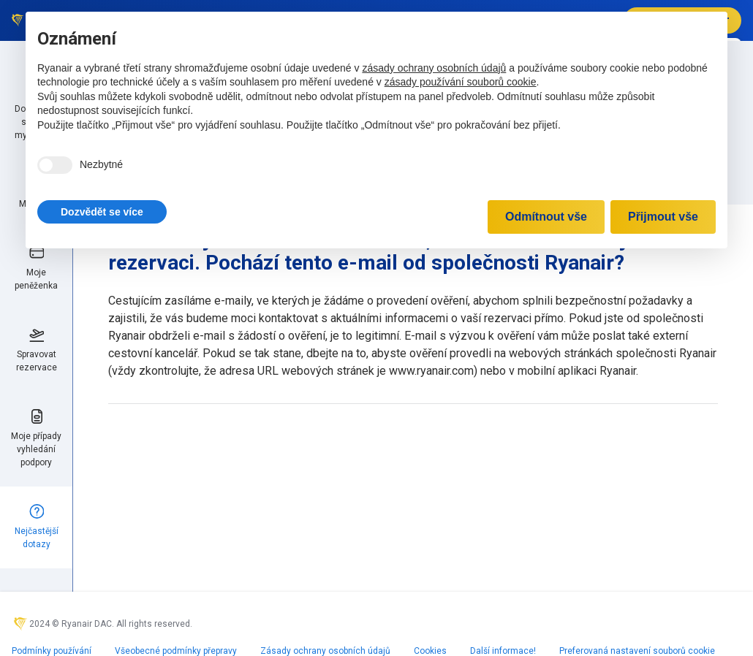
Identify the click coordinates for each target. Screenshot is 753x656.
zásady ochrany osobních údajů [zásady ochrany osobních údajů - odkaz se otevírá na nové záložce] (434, 68)
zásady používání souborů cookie (461, 82)
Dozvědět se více (102, 212)
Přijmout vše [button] (663, 216)
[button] (102, 212)
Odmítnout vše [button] (546, 216)
